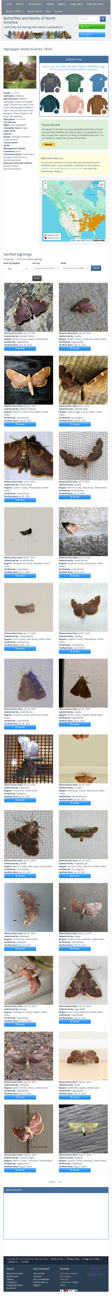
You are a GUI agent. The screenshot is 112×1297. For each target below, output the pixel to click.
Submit (96, 268)
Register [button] (86, 34)
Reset (37, 278)
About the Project (14, 1273)
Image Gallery (76, 4)
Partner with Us (40, 1282)
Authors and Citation (12, 1278)
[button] (6, 72)
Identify (50, 4)
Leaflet (73, 240)
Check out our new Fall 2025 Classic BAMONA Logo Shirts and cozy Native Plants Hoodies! (74, 68)
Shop (48, 11)
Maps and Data (95, 4)
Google (88, 240)
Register (37, 1285)
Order (64, 263)
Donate (58, 11)
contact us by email (50, 168)
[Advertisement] (56, 1215)
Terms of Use (56, 1258)
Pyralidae (15, 93)
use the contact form (73, 168)
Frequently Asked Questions (14, 1286)
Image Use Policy (91, 1258)
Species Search (34, 11)
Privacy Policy (73, 1258)
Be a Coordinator (41, 1279)
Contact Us (13, 1261)
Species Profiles (14, 11)
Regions (61, 4)
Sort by (36, 263)
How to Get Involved (38, 1275)
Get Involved (35, 4)
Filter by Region (12, 263)
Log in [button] (85, 26)
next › (60, 1181)
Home (9, 4)
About (20, 4)
